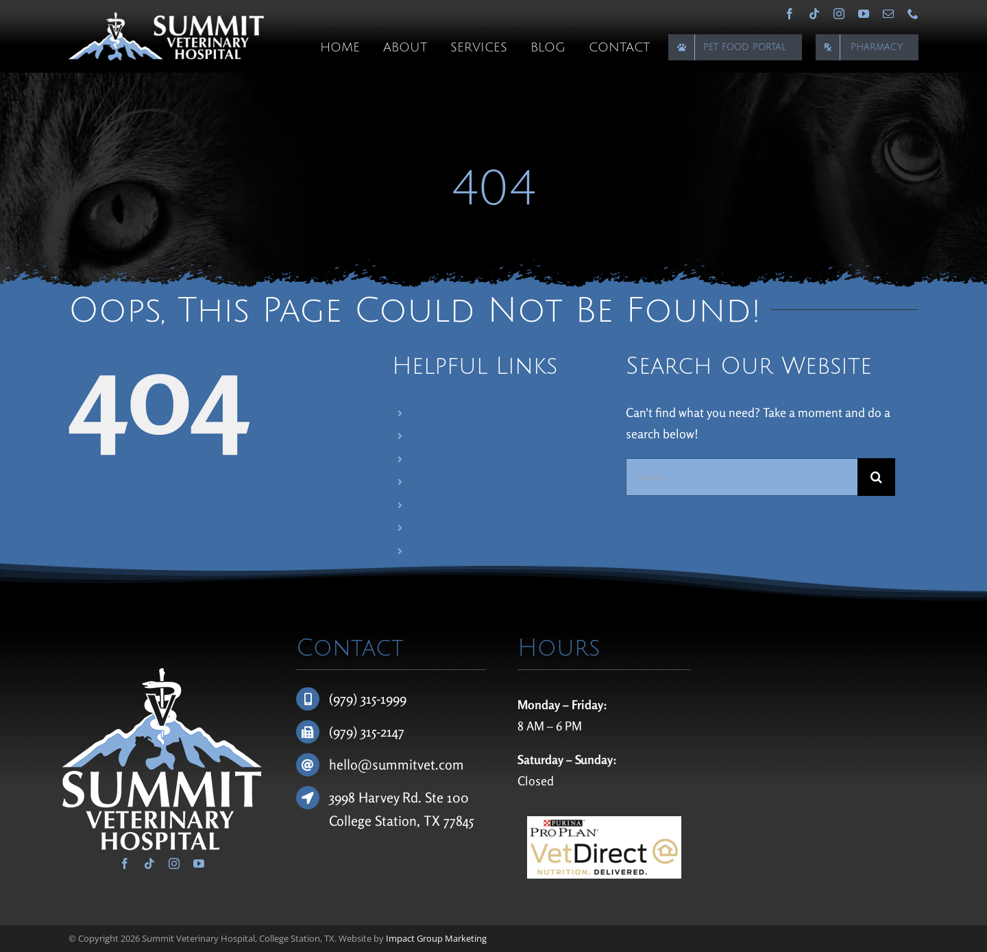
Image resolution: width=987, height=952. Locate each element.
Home (427, 413)
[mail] (888, 13)
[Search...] (741, 477)
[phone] (912, 13)
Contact (431, 505)
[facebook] (789, 13)
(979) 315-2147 (366, 731)
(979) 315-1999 (367, 698)
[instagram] (838, 13)
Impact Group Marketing (436, 938)
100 (458, 797)
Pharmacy (435, 551)
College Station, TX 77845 (401, 820)
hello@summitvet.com (396, 764)
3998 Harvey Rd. (377, 797)
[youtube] (863, 13)
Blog (424, 482)
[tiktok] (814, 13)
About (428, 436)
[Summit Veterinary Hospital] (166, 18)
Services (431, 459)
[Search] (876, 477)
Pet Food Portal (446, 528)
